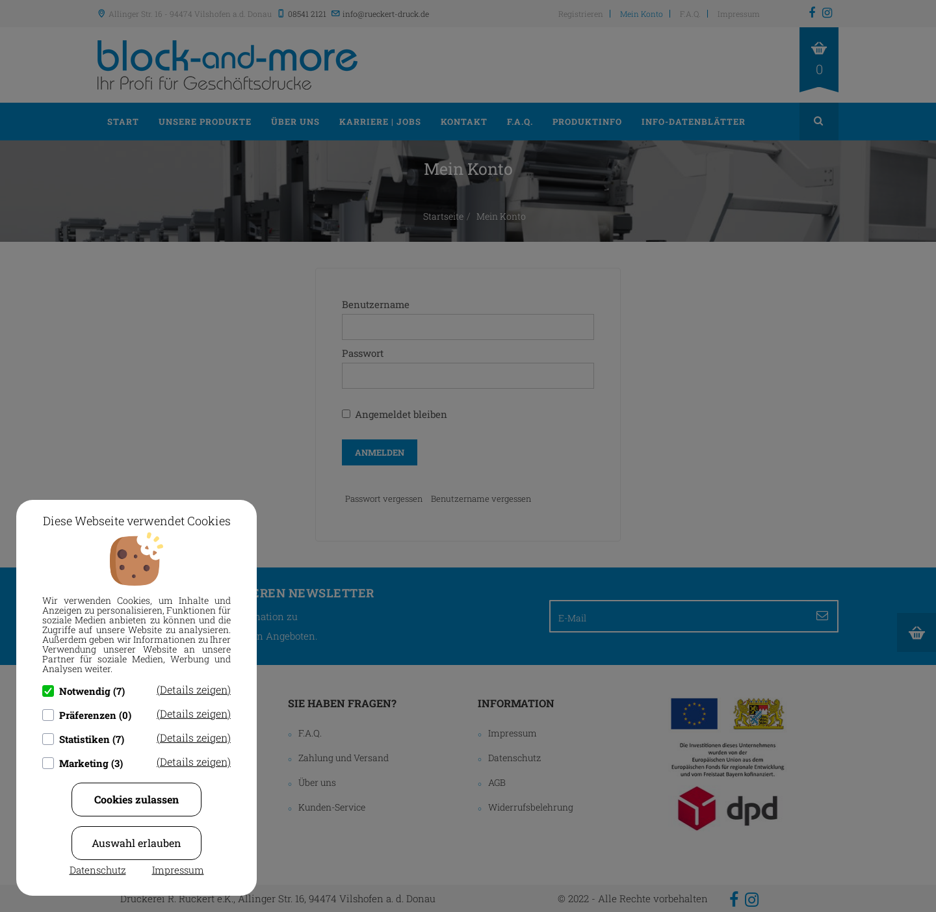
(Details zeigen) (194, 689)
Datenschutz (98, 869)
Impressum (178, 869)
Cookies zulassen (136, 799)
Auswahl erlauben (136, 843)
